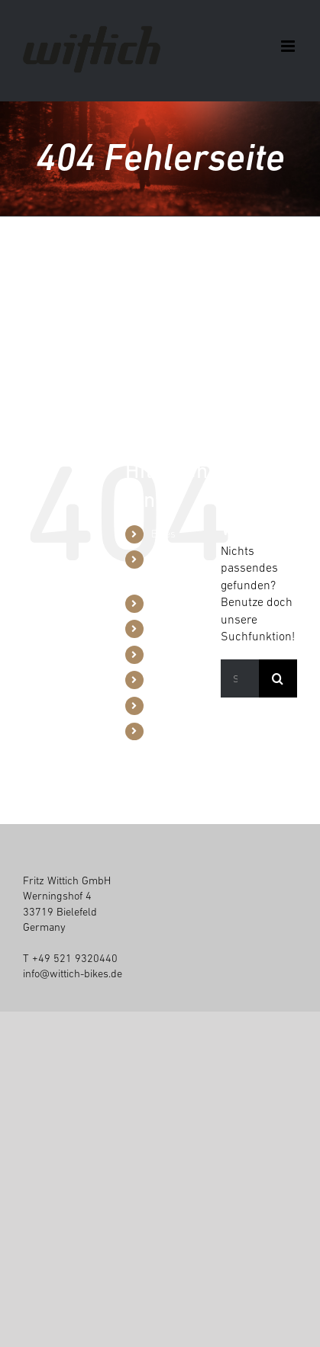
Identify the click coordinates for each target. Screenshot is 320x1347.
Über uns (171, 654)
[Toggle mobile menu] (289, 46)
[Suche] (278, 678)
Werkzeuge (176, 603)
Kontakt (168, 731)
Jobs (162, 705)
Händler (169, 628)
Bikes (163, 534)
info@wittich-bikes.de (72, 973)
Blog (161, 679)
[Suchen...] (240, 678)
